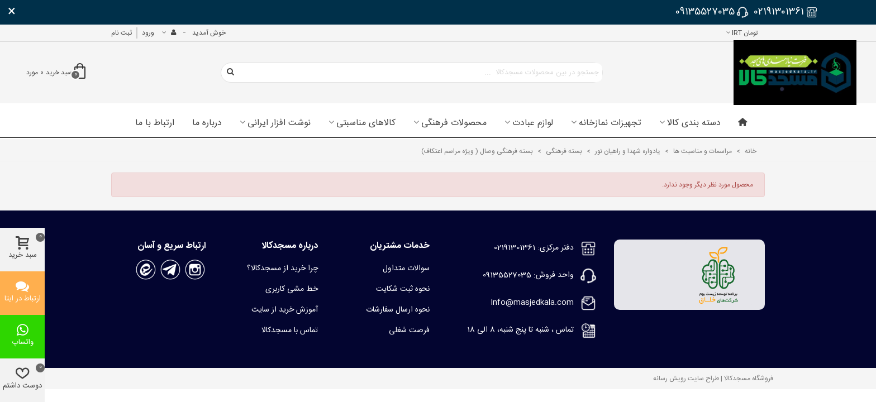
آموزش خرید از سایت (284, 310)
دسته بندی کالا (694, 123)
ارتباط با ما (154, 123)
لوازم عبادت (532, 123)
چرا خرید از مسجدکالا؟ (282, 268)
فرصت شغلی (409, 330)
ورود (148, 33)
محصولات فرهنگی (454, 123)
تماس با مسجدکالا (289, 330)
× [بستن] (12, 12)
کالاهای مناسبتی (366, 123)
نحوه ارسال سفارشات (398, 310)
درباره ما (207, 123)
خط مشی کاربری (291, 289)
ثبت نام (121, 33)
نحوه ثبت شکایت (403, 289)
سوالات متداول (406, 268)
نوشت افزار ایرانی (279, 123)
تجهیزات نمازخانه (610, 123)
